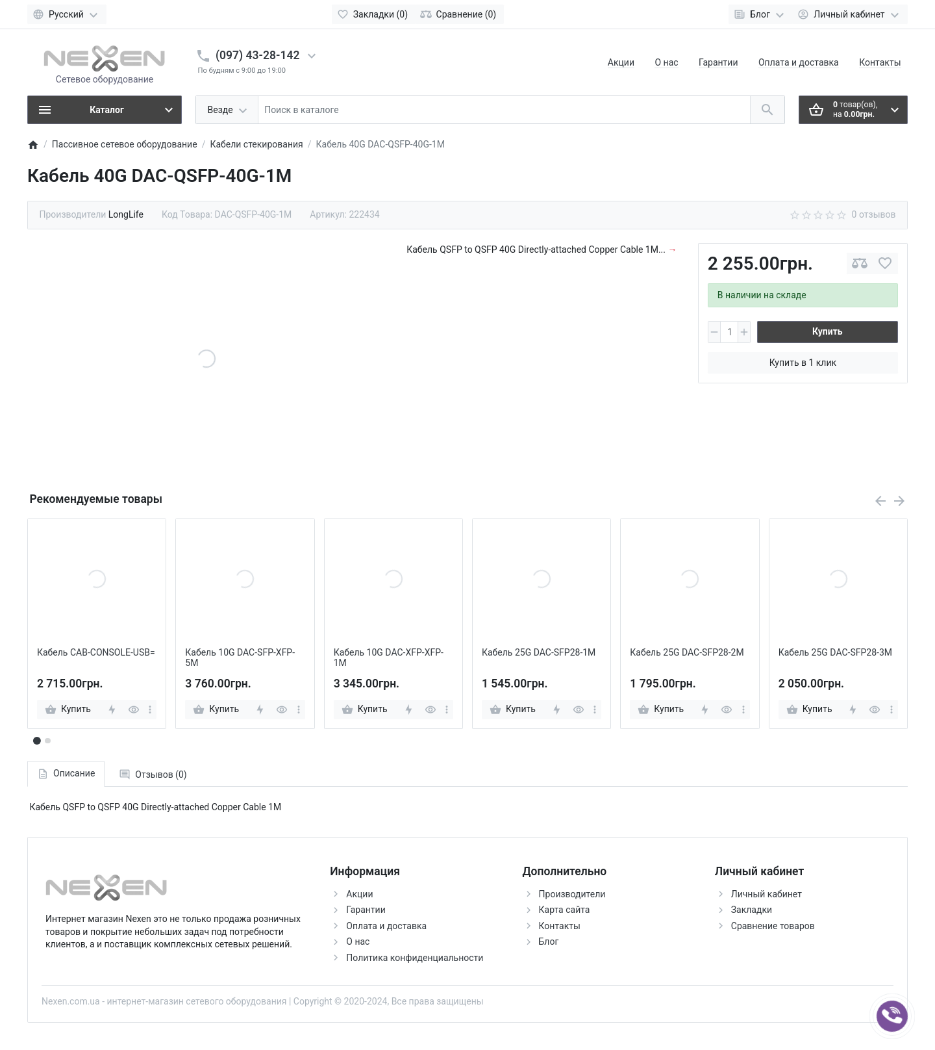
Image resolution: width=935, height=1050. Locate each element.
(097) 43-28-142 (257, 55)
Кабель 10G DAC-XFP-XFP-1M (388, 658)
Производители (572, 894)
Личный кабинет (766, 894)
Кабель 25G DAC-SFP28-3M (835, 652)
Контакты (880, 62)
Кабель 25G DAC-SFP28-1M (538, 652)
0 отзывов (874, 214)
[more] (149, 709)
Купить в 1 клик (802, 362)
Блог (549, 941)
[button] (47, 740)
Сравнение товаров (773, 926)
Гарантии (718, 62)
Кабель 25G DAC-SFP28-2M (686, 652)
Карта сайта (564, 909)
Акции (621, 62)
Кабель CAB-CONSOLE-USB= (96, 652)
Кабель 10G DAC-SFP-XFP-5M (240, 658)
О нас (666, 62)
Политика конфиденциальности (414, 958)
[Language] (66, 14)
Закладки (751, 909)
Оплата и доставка (798, 62)
